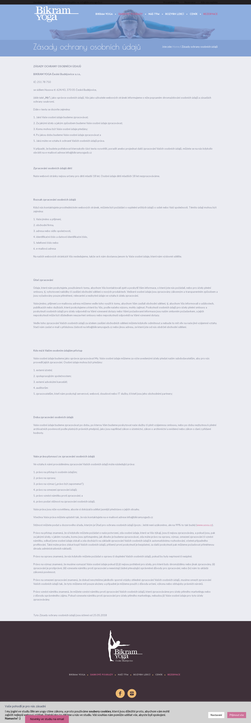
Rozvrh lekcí (141, 675)
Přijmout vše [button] (237, 715)
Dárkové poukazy (101, 675)
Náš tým (123, 675)
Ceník (159, 675)
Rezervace (173, 675)
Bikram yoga (77, 675)
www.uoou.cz (204, 525)
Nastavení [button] (216, 715)
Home (176, 46)
